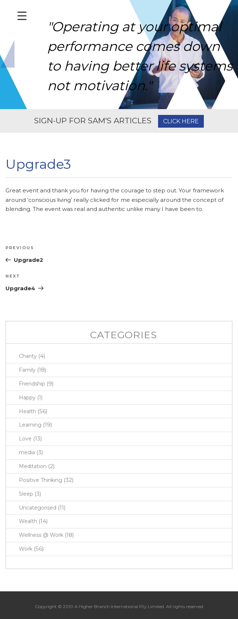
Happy (27, 397)
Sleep (26, 494)
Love (25, 438)
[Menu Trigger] (22, 15)
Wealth (28, 521)
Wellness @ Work (41, 535)
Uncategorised (37, 507)
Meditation (33, 466)
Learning (30, 425)
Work (25, 549)
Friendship (32, 383)
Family (27, 370)
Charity (28, 356)
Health (27, 411)
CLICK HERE (181, 121)
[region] (119, 54)
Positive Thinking (40, 480)
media (27, 452)
